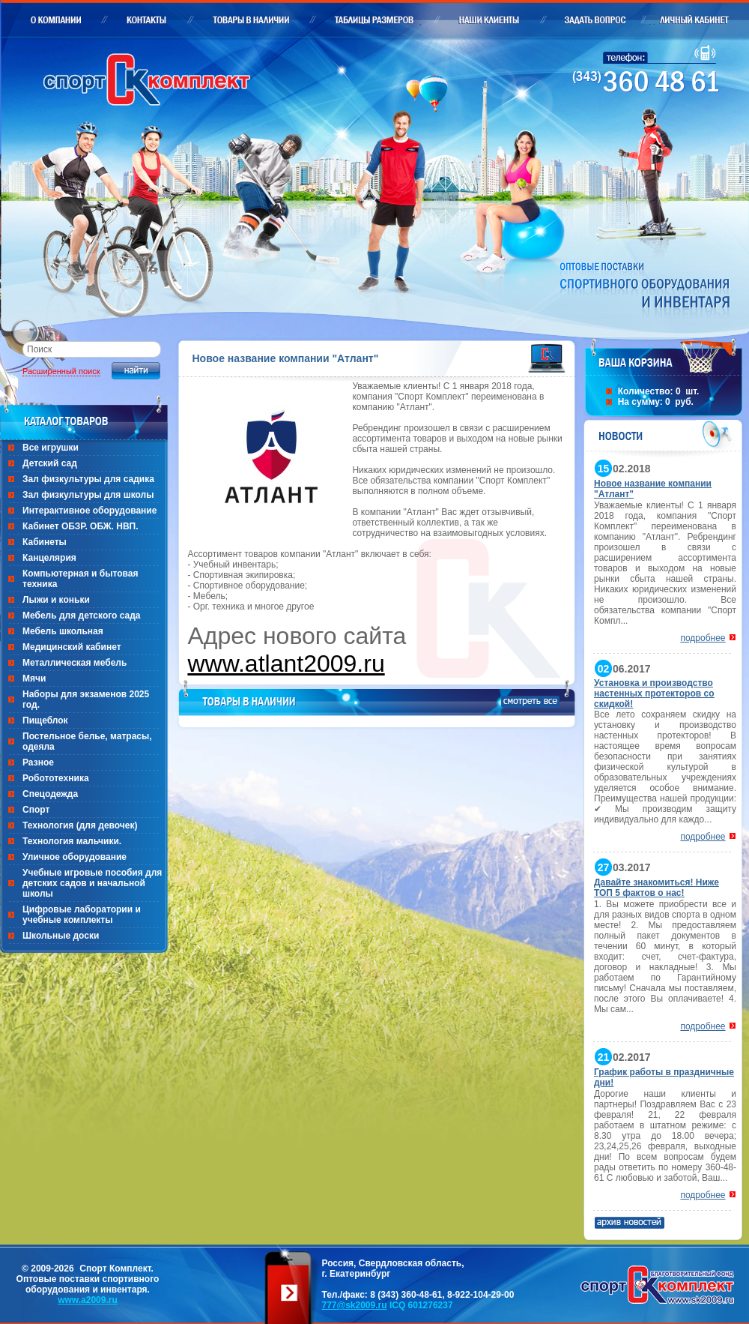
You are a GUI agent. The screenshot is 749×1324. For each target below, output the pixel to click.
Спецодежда (50, 794)
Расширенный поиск (61, 371)
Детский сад (49, 463)
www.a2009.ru (88, 1300)
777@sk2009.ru (353, 1305)
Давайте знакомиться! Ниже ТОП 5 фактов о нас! (656, 887)
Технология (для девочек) (79, 825)
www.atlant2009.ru (285, 663)
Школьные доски (60, 935)
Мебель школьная (62, 631)
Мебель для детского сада (81, 615)
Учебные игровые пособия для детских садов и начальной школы (92, 883)
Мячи (34, 678)
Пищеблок (45, 720)
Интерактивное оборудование (89, 510)
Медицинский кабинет (71, 647)
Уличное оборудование (74, 857)
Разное (38, 762)
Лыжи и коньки (56, 600)
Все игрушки (50, 447)
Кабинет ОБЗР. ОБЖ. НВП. (80, 526)
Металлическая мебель (74, 663)
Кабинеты (44, 542)
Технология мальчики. (71, 841)
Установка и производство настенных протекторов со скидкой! (654, 693)
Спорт (35, 809)
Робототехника (55, 778)
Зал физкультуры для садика (88, 479)
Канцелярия (49, 558)
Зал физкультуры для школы (88, 495)
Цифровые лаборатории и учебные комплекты (81, 914)
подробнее (702, 638)
